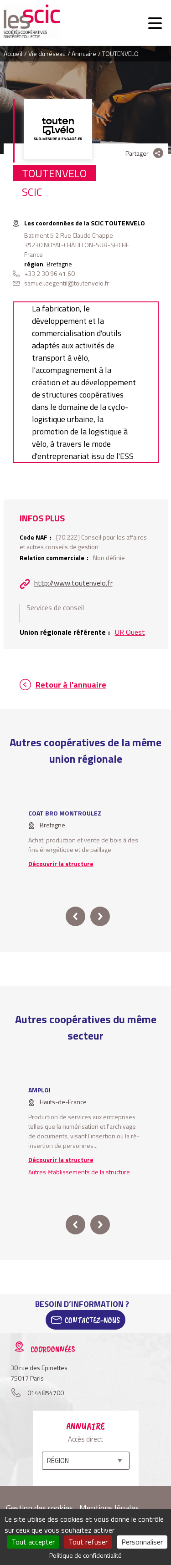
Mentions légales (109, 1508)
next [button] (100, 916)
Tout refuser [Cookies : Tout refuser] (88, 1541)
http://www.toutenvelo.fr (73, 582)
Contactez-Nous (92, 1320)
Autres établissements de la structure (79, 1172)
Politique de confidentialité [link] (85, 1555)
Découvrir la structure (60, 863)
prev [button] (75, 916)
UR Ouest (130, 632)
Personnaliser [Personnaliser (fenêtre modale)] (142, 1541)
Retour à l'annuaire (71, 684)
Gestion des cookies (39, 1508)
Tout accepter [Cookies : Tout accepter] (33, 1541)
